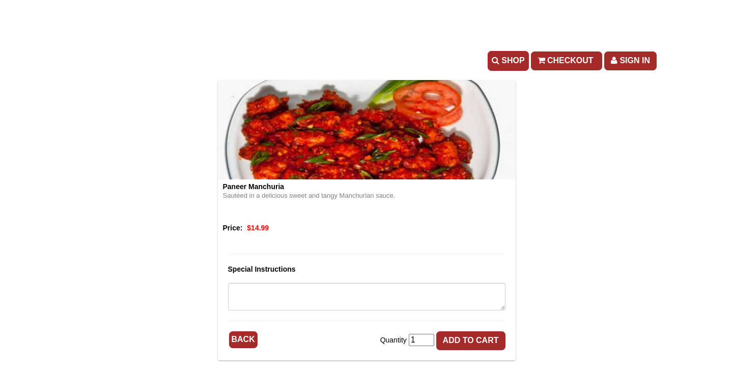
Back (243, 339)
